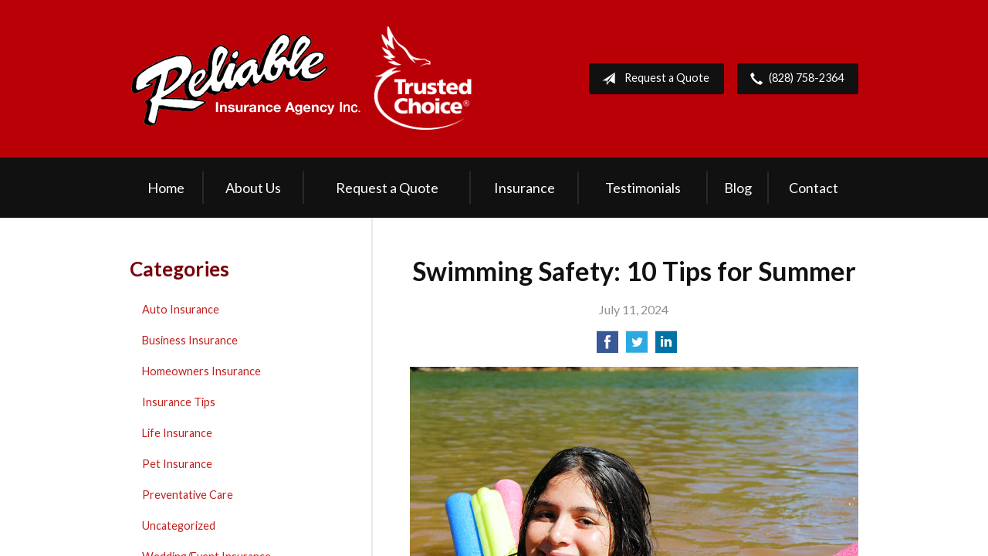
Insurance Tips (178, 402)
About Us (253, 187)
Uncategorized (178, 525)
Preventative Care (187, 494)
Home (165, 187)
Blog (738, 187)
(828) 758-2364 (794, 79)
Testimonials (643, 187)
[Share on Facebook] (607, 346)
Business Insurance (190, 340)
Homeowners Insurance (201, 371)
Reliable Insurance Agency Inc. (302, 79)
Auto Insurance (180, 309)
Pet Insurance (177, 463)
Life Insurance (177, 432)
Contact (813, 187)
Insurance (524, 187)
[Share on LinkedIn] (666, 346)
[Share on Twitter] (637, 346)
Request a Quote (652, 79)
